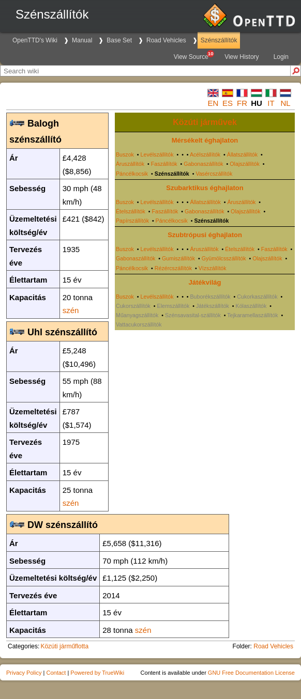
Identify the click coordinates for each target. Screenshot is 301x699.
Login (281, 56)
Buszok (125, 154)
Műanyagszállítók (137, 315)
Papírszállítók (132, 221)
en (213, 103)
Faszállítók (164, 164)
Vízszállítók (213, 268)
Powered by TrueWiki (97, 673)
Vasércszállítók (213, 173)
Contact (56, 673)
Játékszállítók (212, 306)
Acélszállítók (205, 154)
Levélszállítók (157, 154)
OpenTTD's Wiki (34, 40)
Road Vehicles (166, 40)
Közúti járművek (205, 122)
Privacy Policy (23, 673)
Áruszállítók (130, 164)
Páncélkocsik (132, 173)
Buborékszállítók (210, 296)
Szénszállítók (219, 40)
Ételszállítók (130, 211)
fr (242, 103)
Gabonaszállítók (203, 164)
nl (285, 103)
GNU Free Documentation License (251, 673)
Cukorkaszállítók (257, 296)
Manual (82, 40)
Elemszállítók (173, 306)
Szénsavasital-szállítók (193, 315)
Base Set (119, 40)
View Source (193, 55)
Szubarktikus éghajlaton (205, 188)
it (270, 103)
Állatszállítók (242, 154)
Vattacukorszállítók (139, 324)
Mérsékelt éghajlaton (205, 140)
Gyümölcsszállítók (224, 258)
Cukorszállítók (133, 306)
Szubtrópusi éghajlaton (205, 235)
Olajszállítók (244, 164)
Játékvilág (205, 282)
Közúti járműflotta (64, 646)
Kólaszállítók (251, 306)
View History (241, 56)
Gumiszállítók (178, 258)
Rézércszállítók (173, 268)
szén (71, 310)
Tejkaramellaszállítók (252, 315)
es (227, 103)
